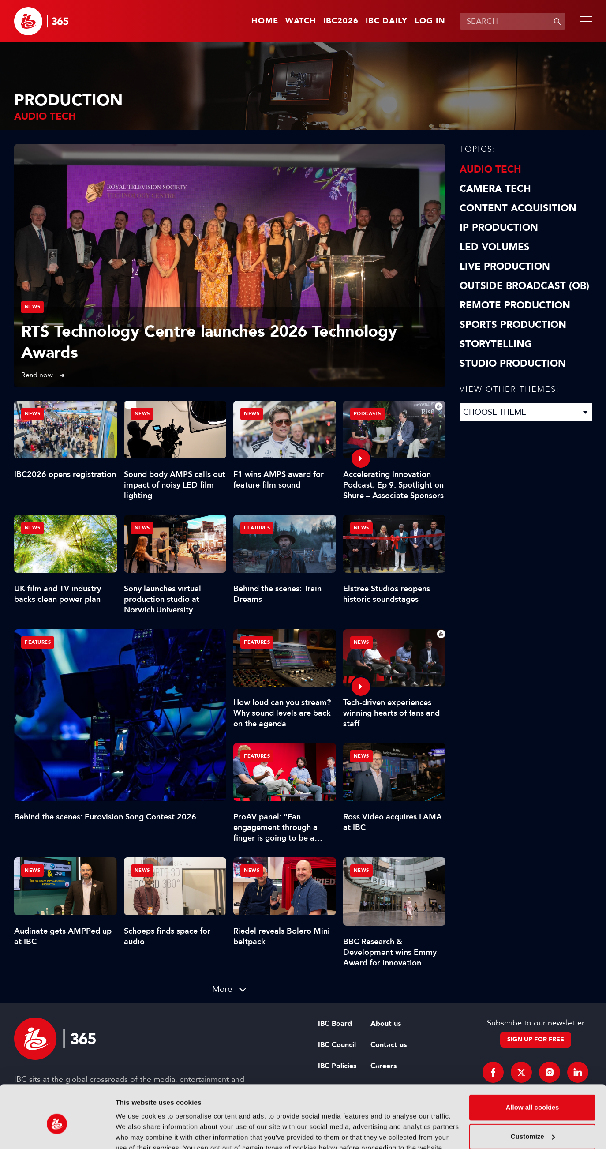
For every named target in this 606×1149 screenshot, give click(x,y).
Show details (136, 1131)
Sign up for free (535, 1039)
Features (38, 642)
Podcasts (367, 413)
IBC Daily (387, 21)
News (32, 307)
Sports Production (513, 324)
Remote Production (515, 305)
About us (385, 1024)
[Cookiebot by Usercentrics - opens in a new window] (57, 1131)
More (222, 989)
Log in (430, 21)
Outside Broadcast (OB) (524, 286)
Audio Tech (490, 169)
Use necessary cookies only (532, 1124)
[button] (584, 21)
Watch (300, 21)
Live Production (505, 266)
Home (264, 21)
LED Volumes (495, 247)
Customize (533, 1095)
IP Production (499, 227)
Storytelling (496, 344)
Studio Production (513, 363)
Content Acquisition (518, 208)
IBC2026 (341, 21)
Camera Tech (495, 188)
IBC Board (335, 1024)
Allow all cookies (532, 1066)
